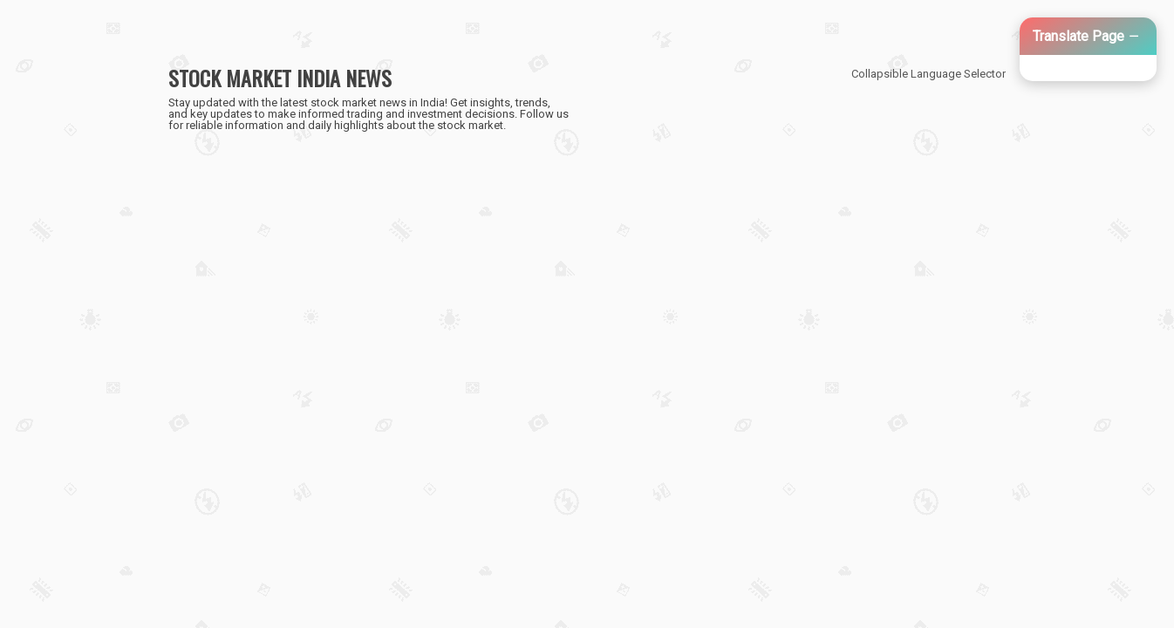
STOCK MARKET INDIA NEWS (280, 77)
